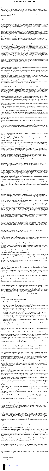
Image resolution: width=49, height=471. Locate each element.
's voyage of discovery (15, 465)
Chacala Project (26, 136)
